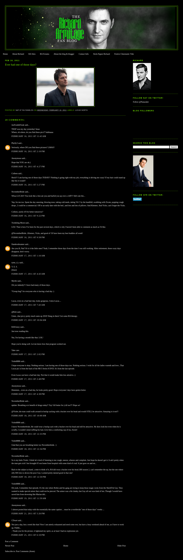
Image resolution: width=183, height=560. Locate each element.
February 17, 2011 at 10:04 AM (28, 320)
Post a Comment (11, 541)
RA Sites (31, 54)
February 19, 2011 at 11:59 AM (28, 498)
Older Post (121, 546)
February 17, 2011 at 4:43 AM (28, 274)
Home (5, 54)
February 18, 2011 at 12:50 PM (28, 477)
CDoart (14, 520)
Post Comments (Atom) (25, 551)
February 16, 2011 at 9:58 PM (28, 237)
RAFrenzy (15, 327)
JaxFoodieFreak (17, 125)
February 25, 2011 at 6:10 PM (28, 535)
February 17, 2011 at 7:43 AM (28, 305)
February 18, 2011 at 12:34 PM (28, 449)
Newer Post (9, 546)
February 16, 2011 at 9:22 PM (28, 216)
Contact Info (84, 54)
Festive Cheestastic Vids (124, 54)
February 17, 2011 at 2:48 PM (28, 379)
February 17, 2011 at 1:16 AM (28, 256)
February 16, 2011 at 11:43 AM (28, 136)
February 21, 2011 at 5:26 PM (28, 513)
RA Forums (44, 54)
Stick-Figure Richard (101, 54)
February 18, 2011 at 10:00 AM (28, 416)
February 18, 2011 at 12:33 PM (28, 434)
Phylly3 (14, 143)
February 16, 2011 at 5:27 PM (28, 185)
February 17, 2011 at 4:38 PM (28, 394)
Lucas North (81, 110)
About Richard (18, 54)
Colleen (14, 173)
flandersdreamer (17, 244)
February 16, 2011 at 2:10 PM (28, 151)
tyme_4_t (15, 263)
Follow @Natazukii (141, 102)
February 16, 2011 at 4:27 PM (28, 167)
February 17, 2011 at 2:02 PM (28, 354)
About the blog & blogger (64, 54)
